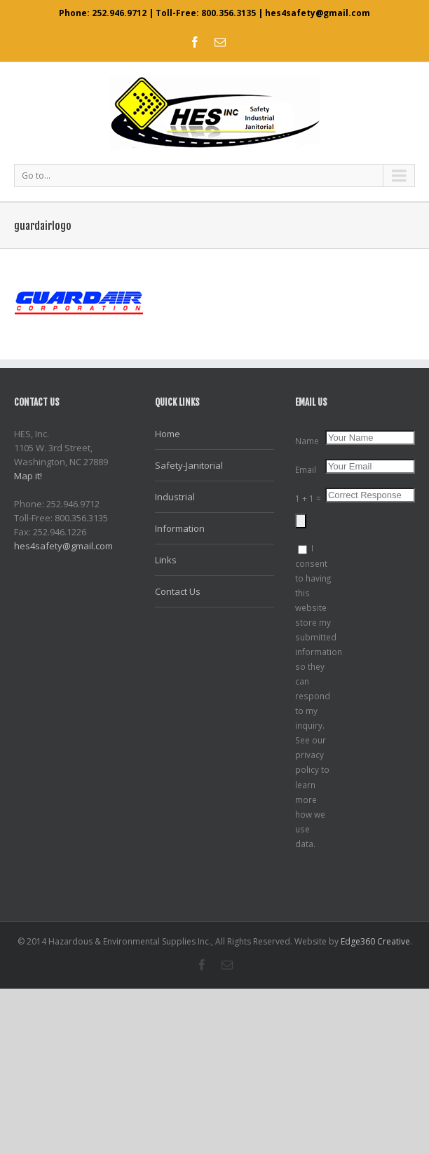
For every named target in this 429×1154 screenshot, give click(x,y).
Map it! (28, 475)
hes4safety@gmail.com (317, 13)
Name (307, 440)
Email (305, 469)
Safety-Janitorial (189, 465)
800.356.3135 (228, 13)
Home (167, 433)
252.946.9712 (119, 13)
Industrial (175, 496)
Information (180, 528)
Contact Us (177, 591)
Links (166, 560)
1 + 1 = (308, 498)
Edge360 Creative (375, 941)
